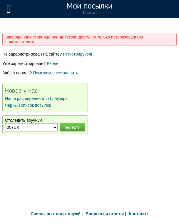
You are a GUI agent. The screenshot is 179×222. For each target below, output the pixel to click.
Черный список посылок (28, 105)
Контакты (138, 213)
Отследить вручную (24, 120)
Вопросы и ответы (105, 213)
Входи (52, 63)
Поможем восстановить (55, 73)
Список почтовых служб (56, 213)
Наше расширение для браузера (36, 98)
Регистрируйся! (77, 54)
